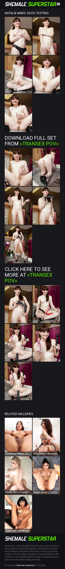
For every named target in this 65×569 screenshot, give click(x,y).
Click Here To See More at (28, 275)
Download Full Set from (32, 141)
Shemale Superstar (25, 565)
